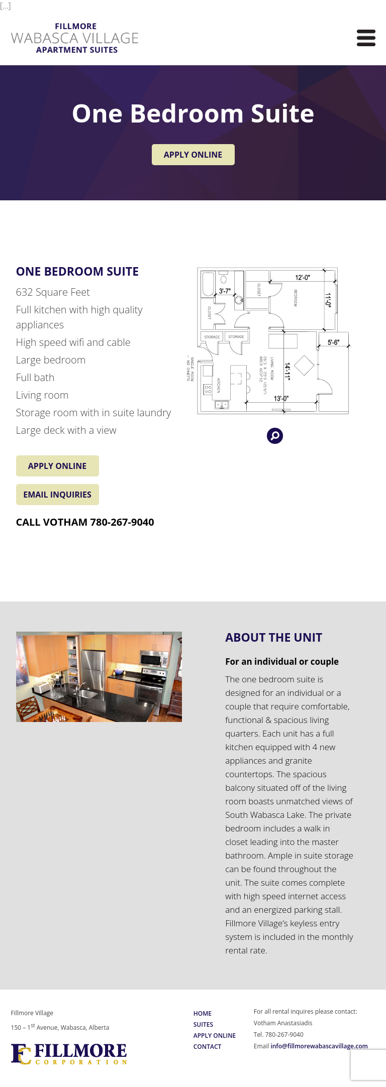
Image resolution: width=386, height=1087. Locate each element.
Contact (208, 1046)
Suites (203, 1024)
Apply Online (215, 1035)
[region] (99, 677)
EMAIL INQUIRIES (57, 494)
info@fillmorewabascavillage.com (319, 1046)
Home (203, 1013)
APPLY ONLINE (193, 154)
